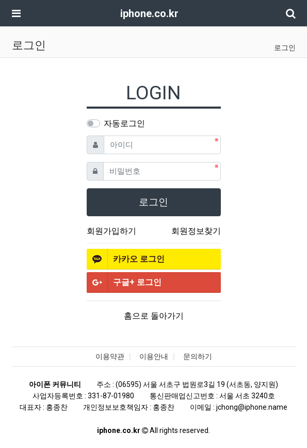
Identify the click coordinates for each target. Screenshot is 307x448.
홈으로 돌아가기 (154, 316)
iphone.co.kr (149, 13)
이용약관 (109, 356)
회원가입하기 (111, 231)
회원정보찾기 (196, 231)
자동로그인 (124, 123)
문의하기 (197, 356)
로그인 (285, 47)
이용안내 (153, 356)
